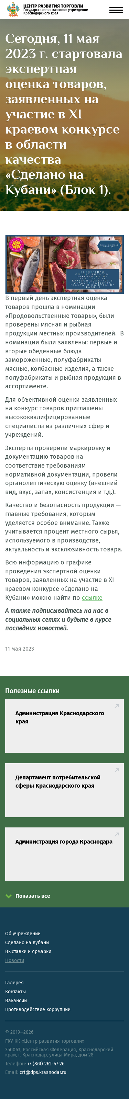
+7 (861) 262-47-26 (45, 1064)
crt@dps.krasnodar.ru (43, 1072)
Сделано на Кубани (27, 943)
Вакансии (16, 1001)
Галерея (14, 983)
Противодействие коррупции (38, 1009)
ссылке (92, 598)
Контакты (15, 992)
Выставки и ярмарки (28, 951)
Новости (14, 960)
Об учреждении (23, 934)
